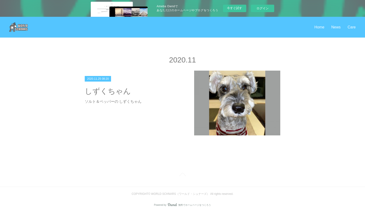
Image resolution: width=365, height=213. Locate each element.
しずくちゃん (108, 91)
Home (319, 27)
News (336, 27)
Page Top (182, 175)
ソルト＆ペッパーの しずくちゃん (113, 101)
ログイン (263, 8)
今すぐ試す (234, 8)
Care (352, 27)
